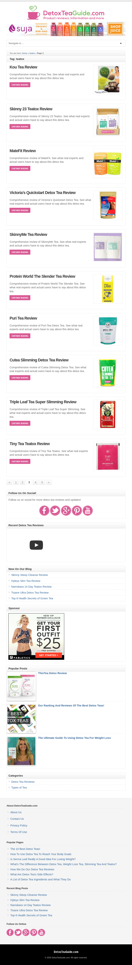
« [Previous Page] (9, 482)
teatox (32, 53)
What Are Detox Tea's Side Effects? (31, 874)
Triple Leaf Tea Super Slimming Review (42, 402)
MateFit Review (22, 151)
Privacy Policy (18, 825)
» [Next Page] (48, 482)
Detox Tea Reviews (22, 781)
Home (24, 53)
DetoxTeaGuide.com (66, 952)
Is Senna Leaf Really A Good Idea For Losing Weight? (43, 859)
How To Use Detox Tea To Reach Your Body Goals (40, 854)
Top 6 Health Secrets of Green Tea (32, 598)
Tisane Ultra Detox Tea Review (29, 592)
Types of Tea (19, 787)
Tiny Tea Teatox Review (29, 444)
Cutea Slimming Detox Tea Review (38, 360)
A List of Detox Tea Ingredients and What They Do (40, 879)
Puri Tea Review (23, 318)
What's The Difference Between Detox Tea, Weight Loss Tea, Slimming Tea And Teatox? (63, 864)
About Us (15, 812)
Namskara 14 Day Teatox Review (31, 586)
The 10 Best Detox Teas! (25, 848)
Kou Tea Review (23, 67)
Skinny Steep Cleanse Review (29, 574)
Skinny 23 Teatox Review (30, 109)
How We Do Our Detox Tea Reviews (32, 869)
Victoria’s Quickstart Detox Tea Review (42, 192)
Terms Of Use (18, 832)
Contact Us (17, 818)
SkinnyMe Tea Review (28, 234)
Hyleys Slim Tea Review (25, 580)
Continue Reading (20, 84)
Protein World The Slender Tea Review (42, 276)
